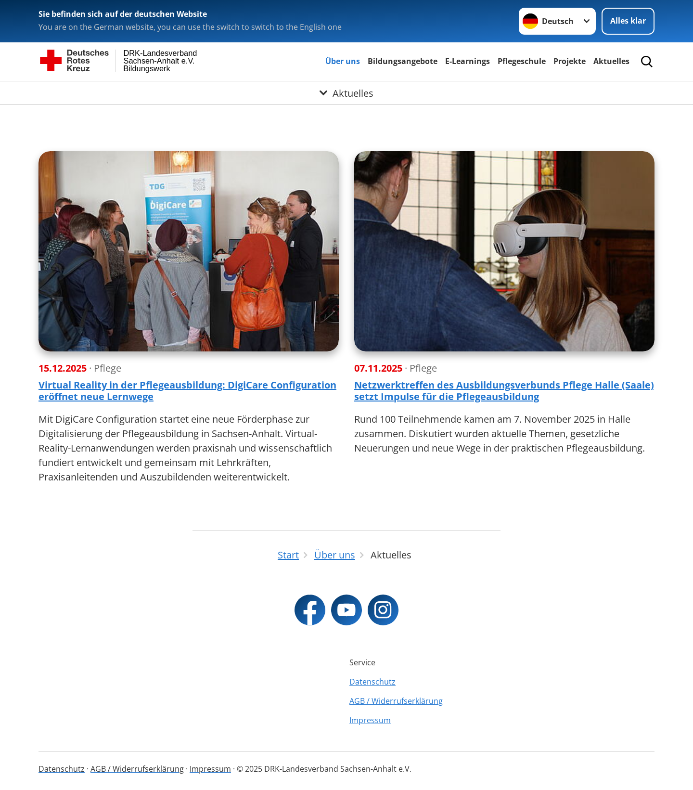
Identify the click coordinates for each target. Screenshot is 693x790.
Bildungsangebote (402, 61)
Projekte (569, 61)
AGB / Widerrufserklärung (396, 701)
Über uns (342, 61)
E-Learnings (467, 61)
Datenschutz (372, 681)
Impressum (370, 720)
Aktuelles (611, 61)
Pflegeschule (522, 61)
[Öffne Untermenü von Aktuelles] (346, 92)
